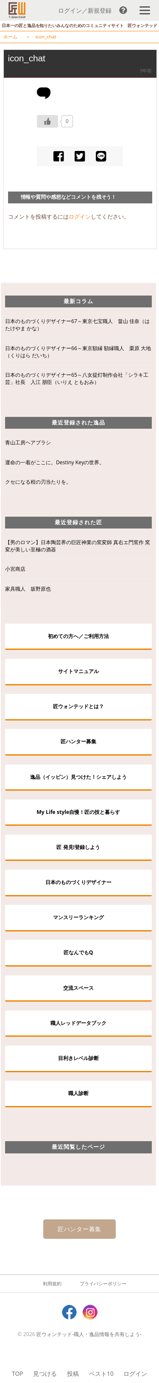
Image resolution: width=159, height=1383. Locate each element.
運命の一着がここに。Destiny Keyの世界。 (54, 462)
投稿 (73, 1373)
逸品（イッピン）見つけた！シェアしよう (78, 777)
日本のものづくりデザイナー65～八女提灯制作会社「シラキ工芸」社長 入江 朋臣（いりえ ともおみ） (76, 378)
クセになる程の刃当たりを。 (38, 481)
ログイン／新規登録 (85, 10)
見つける (45, 1373)
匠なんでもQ (78, 952)
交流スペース (78, 987)
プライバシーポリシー (103, 1283)
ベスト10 (101, 1373)
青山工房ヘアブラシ (28, 442)
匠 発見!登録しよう (78, 847)
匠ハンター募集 (78, 741)
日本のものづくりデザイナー (78, 882)
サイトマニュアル (78, 671)
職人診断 (78, 1093)
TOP (17, 1373)
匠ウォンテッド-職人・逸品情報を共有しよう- (89, 1334)
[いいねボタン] (47, 121)
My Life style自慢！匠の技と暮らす (78, 812)
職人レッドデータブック (78, 1023)
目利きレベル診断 (78, 1058)
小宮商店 (15, 568)
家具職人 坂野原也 (28, 588)
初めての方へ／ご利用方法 (78, 636)
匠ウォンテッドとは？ (78, 706)
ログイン (135, 1373)
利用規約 (52, 1283)
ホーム (10, 36)
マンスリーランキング (78, 917)
